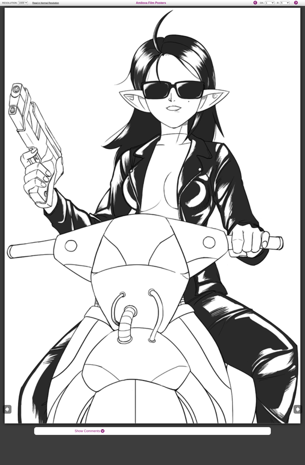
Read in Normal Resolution (45, 3)
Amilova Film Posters (151, 2)
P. (278, 3)
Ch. (262, 3)
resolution (9, 3)
